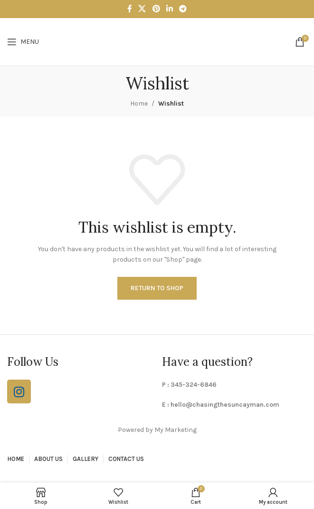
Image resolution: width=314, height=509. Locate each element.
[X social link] (142, 8)
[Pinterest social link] (156, 8)
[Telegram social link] (183, 8)
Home (139, 103)
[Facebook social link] (129, 8)
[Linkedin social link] (169, 8)
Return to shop (157, 288)
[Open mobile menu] (23, 41)
